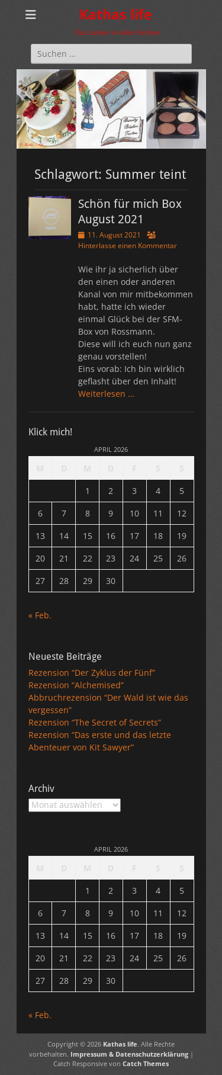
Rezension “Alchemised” (76, 685)
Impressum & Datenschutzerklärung (129, 1054)
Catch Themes (146, 1063)
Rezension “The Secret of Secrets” (94, 722)
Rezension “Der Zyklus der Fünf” (91, 672)
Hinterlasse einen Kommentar (127, 245)
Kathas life (115, 15)
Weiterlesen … (106, 393)
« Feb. (40, 615)
